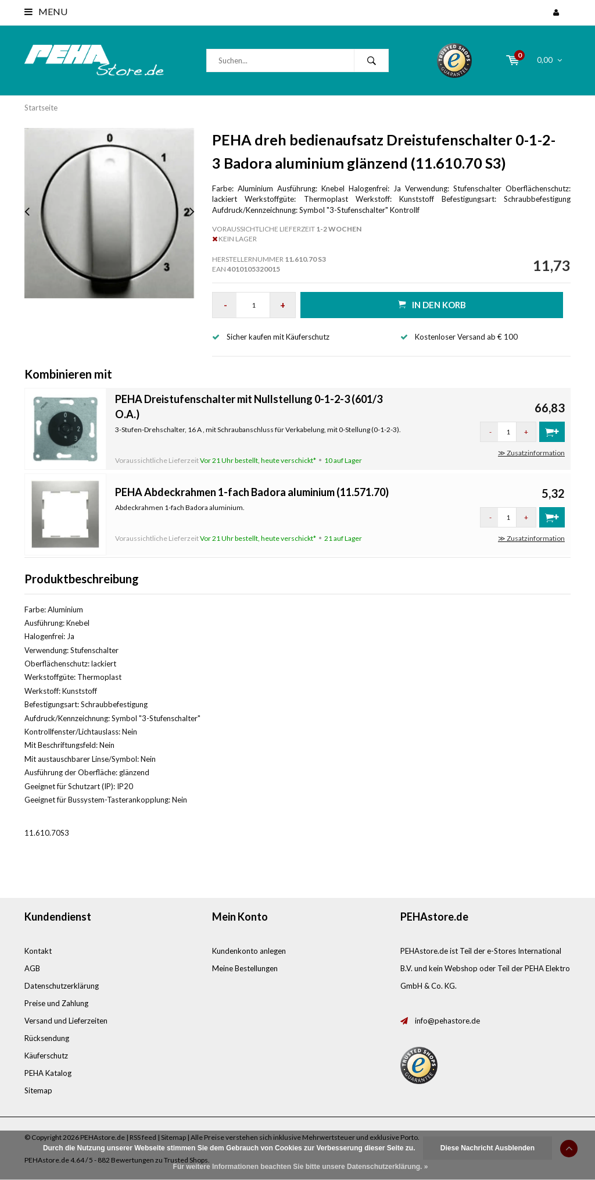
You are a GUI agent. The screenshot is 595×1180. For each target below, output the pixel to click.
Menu (45, 11)
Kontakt (38, 951)
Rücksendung (46, 1038)
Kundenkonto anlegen (249, 951)
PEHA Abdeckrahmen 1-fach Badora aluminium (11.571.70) (252, 492)
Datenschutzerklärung (61, 985)
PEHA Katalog (47, 1073)
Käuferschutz (46, 1055)
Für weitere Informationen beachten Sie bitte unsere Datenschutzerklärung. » (300, 1167)
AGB (32, 968)
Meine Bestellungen (245, 968)
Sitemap (38, 1090)
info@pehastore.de (447, 1020)
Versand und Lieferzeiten (65, 1020)
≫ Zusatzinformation (531, 452)
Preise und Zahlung (56, 1003)
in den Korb (432, 304)
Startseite (41, 107)
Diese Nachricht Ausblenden (487, 1148)
